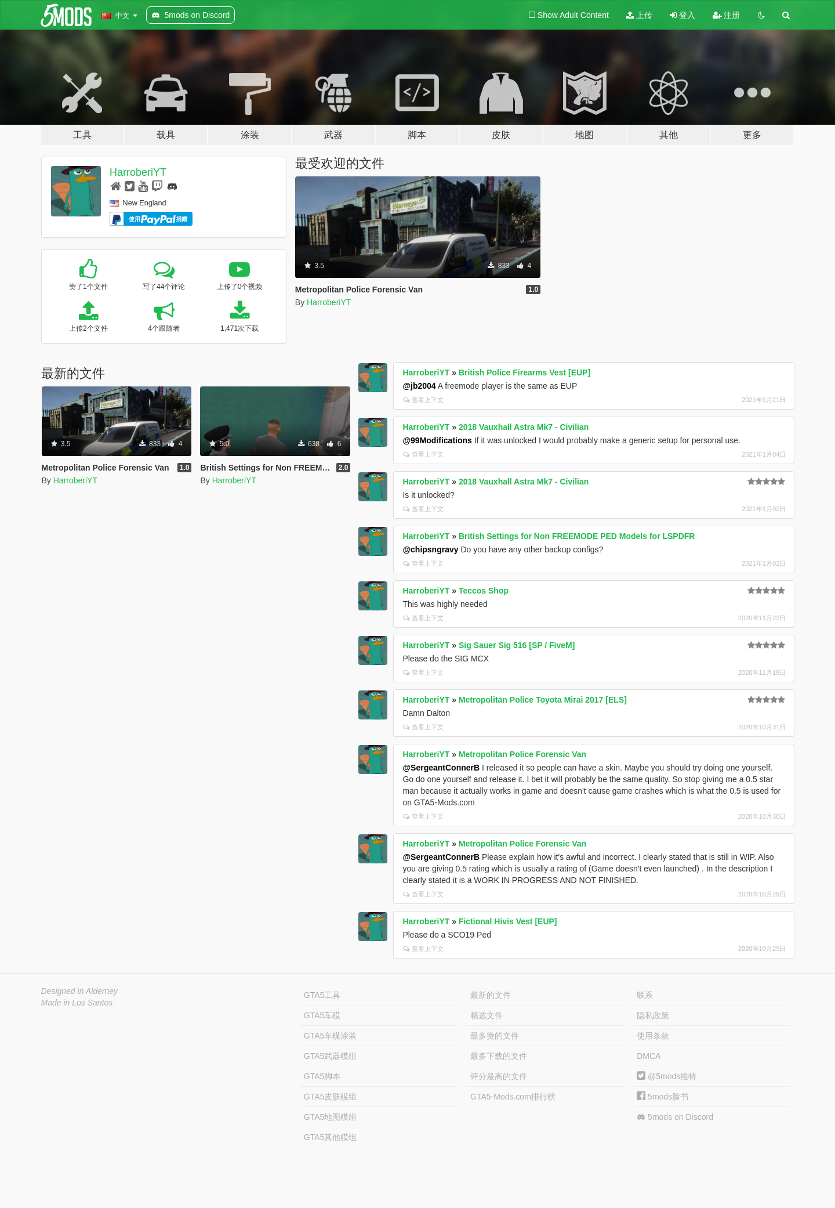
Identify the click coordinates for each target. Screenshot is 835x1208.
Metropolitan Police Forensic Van (522, 754)
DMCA (648, 1056)
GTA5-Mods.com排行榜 (513, 1096)
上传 (639, 15)
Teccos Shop (484, 590)
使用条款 (653, 1035)
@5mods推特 (666, 1076)
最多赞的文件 (494, 1035)
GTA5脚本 (322, 1076)
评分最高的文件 (498, 1076)
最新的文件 (490, 995)
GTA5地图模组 (330, 1117)
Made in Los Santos (77, 1002)
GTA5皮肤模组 (330, 1096)
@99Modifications (436, 440)
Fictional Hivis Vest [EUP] (508, 921)
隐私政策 (653, 1015)
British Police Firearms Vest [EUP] (524, 372)
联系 (645, 995)
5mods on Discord (675, 1117)
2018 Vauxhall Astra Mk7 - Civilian (524, 427)
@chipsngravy (430, 549)
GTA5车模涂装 (330, 1035)
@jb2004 (418, 385)
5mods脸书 (662, 1096)
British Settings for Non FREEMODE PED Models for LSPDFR (577, 536)
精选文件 (486, 1015)
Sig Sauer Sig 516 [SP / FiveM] (517, 645)
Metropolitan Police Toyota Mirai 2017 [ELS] (543, 699)
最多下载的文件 (498, 1056)
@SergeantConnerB (441, 767)
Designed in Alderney (79, 991)
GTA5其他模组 (330, 1137)
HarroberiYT (138, 172)
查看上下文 (423, 399)
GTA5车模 (322, 1015)
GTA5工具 (322, 995)
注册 (726, 15)
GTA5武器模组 (330, 1056)
